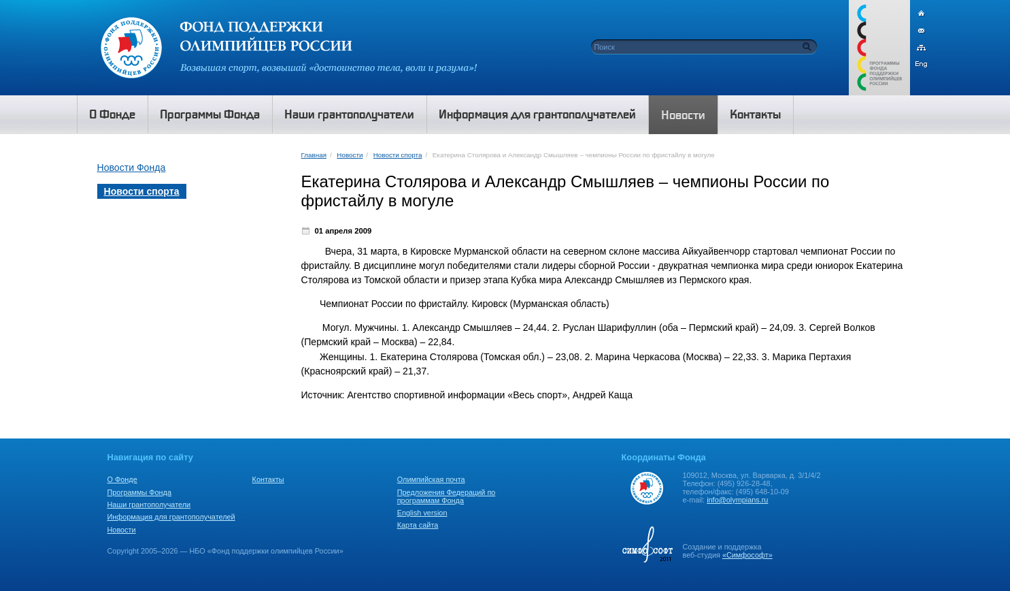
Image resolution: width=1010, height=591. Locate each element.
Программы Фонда (139, 492)
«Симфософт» (747, 555)
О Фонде (122, 479)
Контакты (268, 479)
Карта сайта (418, 525)
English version (422, 513)
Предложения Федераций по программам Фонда (446, 496)
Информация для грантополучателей (171, 517)
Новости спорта (397, 155)
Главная (313, 155)
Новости (350, 155)
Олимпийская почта (431, 479)
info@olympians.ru (737, 500)
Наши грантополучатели (149, 504)
